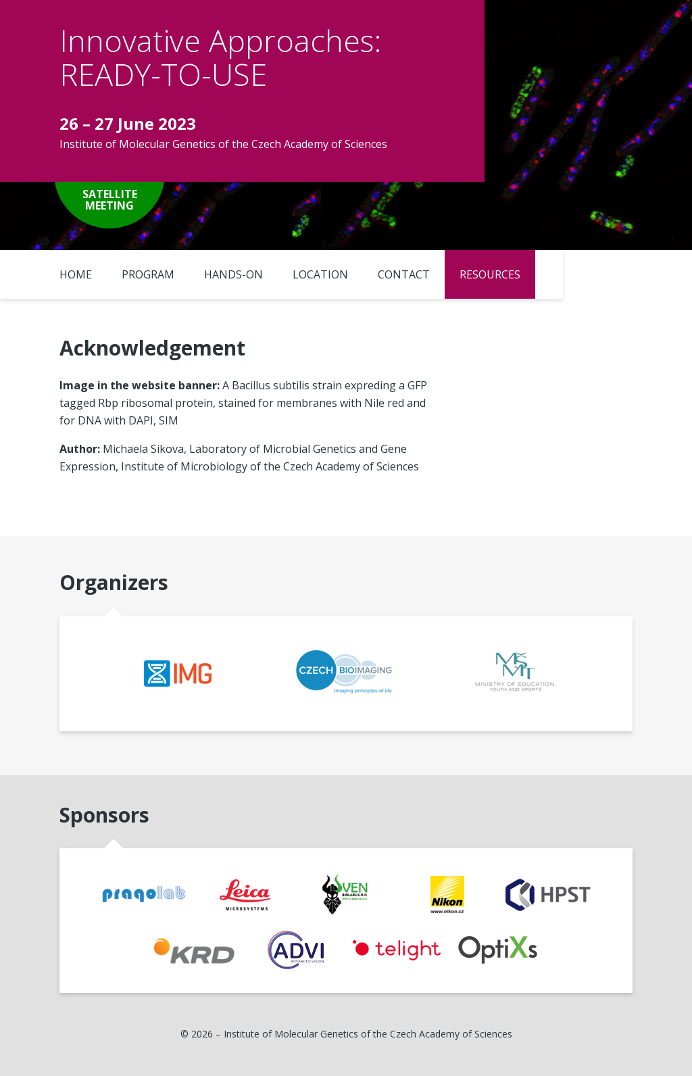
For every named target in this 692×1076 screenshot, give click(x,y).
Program (148, 274)
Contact (404, 274)
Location (320, 274)
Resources (490, 274)
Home (75, 274)
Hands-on (233, 274)
